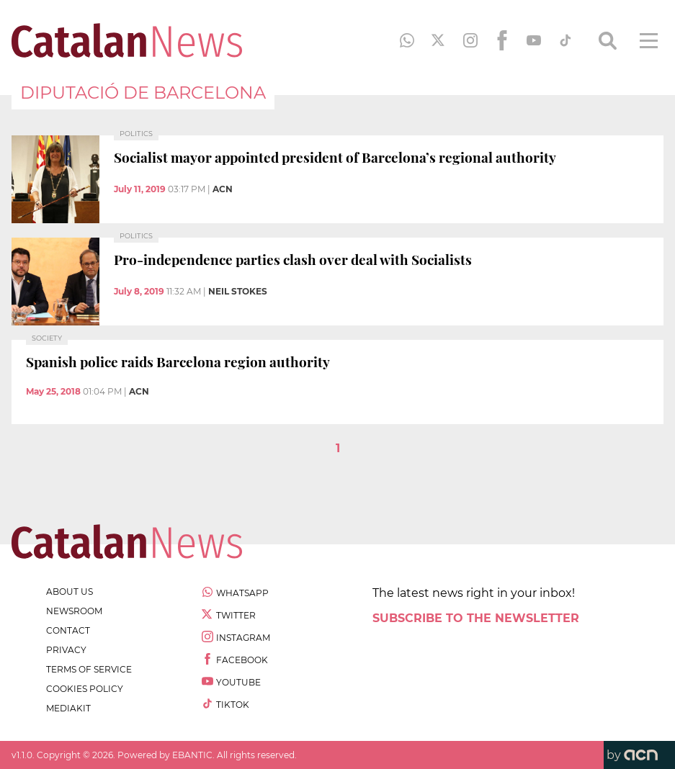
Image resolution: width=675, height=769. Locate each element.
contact (68, 630)
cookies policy (84, 688)
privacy (66, 649)
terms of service (89, 669)
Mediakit (68, 708)
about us (69, 591)
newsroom (74, 611)
